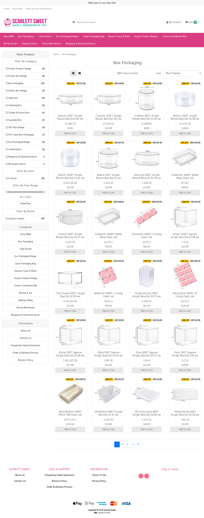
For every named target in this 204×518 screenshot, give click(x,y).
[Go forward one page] (138, 444)
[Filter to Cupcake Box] (25, 120)
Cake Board (25, 249)
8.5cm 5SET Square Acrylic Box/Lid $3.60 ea (70, 354)
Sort (158, 73)
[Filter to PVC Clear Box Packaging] (25, 134)
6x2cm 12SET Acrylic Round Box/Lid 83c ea (70, 117)
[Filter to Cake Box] (25, 98)
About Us (25, 330)
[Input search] (105, 22)
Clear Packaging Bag (93, 36)
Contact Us (25, 338)
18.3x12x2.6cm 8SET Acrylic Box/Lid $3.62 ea (146, 413)
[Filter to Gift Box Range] (25, 127)
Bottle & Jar (25, 293)
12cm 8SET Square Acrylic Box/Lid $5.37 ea (146, 354)
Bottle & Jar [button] (10, 43)
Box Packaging (25, 241)
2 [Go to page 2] (122, 444)
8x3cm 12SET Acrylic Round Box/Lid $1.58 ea (185, 117)
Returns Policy (25, 360)
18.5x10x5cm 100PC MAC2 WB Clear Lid (70, 413)
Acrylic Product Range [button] (145, 36)
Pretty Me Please (26, 307)
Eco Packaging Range (25, 256)
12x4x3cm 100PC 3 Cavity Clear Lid (147, 236)
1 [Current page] (117, 444)
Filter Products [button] (25, 54)
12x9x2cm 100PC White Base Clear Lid (108, 236)
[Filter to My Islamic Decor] (25, 164)
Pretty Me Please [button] (51, 43)
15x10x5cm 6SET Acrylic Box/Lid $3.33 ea (108, 413)
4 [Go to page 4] (132, 444)
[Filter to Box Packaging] (25, 83)
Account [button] (173, 22)
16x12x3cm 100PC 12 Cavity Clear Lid (184, 295)
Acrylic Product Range (25, 278)
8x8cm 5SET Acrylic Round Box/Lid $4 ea (108, 176)
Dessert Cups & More (119, 36)
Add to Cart (70, 133)
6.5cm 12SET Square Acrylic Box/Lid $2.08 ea (185, 236)
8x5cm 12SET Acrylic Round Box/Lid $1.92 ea (70, 176)
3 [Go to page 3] (127, 444)
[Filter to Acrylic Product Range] (25, 68)
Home (7, 8)
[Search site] (74, 22)
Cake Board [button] (44, 36)
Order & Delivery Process (25, 352)
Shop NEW (17, 8)
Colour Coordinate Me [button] (174, 36)
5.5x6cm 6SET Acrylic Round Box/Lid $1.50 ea (146, 117)
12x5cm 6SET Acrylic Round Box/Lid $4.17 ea (70, 236)
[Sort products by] (182, 73)
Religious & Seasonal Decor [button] (80, 43)
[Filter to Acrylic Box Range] (25, 76)
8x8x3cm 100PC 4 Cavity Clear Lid (108, 295)
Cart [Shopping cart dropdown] (191, 22)
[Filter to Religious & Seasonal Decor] (25, 156)
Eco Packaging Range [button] (67, 36)
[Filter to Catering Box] (25, 105)
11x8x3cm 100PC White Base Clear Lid (185, 176)
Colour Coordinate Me (25, 285)
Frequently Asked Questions (25, 345)
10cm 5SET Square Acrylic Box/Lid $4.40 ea (108, 354)
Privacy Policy (99, 481)
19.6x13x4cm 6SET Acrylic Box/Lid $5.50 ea (185, 413)
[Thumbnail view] (73, 73)
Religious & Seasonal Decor (25, 315)
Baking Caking (25, 300)
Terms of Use (99, 475)
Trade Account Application (38, 8)
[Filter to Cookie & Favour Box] (25, 112)
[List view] (79, 73)
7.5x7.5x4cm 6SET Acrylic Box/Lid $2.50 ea (70, 295)
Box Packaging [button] (25, 36)
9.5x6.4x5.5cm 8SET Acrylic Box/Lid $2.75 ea (146, 295)
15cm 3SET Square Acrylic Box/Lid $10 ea (185, 354)
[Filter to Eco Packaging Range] (25, 142)
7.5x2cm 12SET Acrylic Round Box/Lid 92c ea (108, 117)
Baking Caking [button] (29, 43)
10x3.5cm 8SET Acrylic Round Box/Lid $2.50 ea (146, 176)
